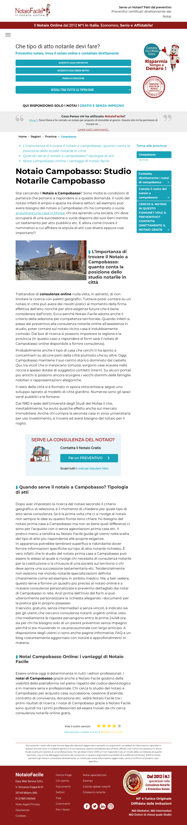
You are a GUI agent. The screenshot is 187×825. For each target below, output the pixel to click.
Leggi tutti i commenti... (93, 129)
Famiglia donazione (73, 78)
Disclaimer (23, 810)
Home (22, 136)
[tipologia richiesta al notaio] (73, 90)
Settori (60, 792)
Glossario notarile (94, 792)
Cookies (21, 815)
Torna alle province (151, 146)
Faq (58, 798)
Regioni (36, 136)
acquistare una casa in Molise (40, 213)
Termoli (143, 159)
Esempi (88, 780)
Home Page (64, 775)
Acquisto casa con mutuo (73, 63)
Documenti (63, 786)
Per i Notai (63, 809)
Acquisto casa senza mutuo (73, 70)
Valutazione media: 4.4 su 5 (93, 732)
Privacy (35, 804)
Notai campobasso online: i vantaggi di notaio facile (66, 161)
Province (51, 136)
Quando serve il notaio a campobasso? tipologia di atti (68, 156)
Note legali (23, 804)
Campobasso (147, 154)
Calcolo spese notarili (96, 786)
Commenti (63, 803)
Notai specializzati (95, 775)
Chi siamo (62, 780)
